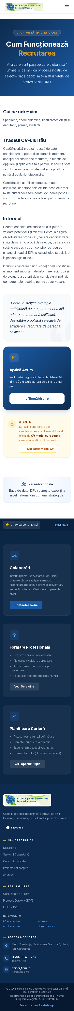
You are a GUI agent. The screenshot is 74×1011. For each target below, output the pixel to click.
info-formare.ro (11, 926)
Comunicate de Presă (16, 893)
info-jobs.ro (44, 921)
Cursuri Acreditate (14, 861)
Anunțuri (8, 874)
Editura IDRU (11, 907)
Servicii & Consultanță (16, 854)
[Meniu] (67, 7)
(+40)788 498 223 (24, 957)
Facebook (14, 827)
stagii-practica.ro (47, 926)
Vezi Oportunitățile (27, 764)
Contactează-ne (26, 605)
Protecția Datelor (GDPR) (18, 900)
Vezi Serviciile (24, 686)
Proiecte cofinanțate (15, 868)
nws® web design (44, 1005)
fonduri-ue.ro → (62, 524)
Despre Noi (10, 847)
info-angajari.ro (11, 921)
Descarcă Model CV (38, 448)
